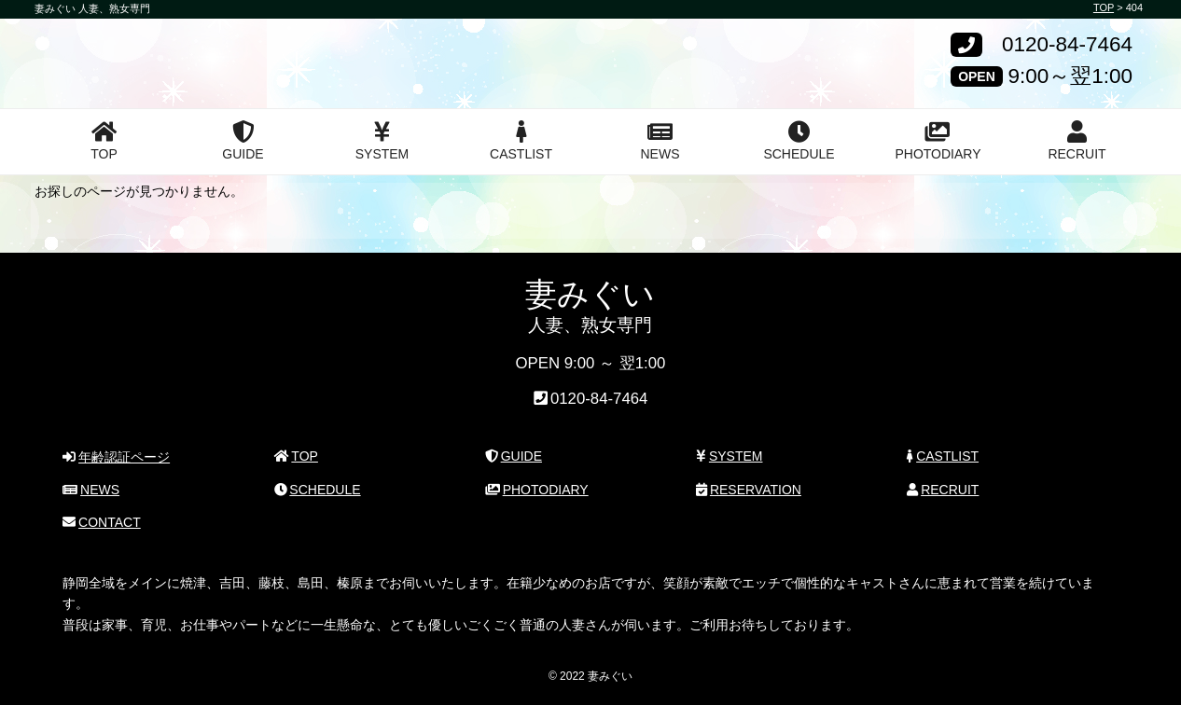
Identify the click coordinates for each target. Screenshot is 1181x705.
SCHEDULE (798, 140)
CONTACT (101, 522)
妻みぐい (103, 49)
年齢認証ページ (116, 456)
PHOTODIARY (937, 140)
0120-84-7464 (1067, 45)
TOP (104, 140)
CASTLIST (521, 140)
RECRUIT (1076, 140)
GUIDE (242, 140)
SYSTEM (382, 140)
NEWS (660, 140)
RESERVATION (748, 489)
